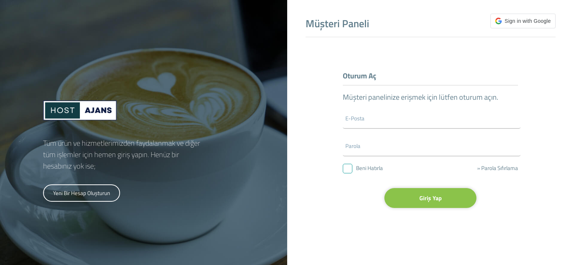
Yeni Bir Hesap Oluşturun (81, 193)
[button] (523, 21)
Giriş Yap (430, 198)
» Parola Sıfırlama (497, 168)
